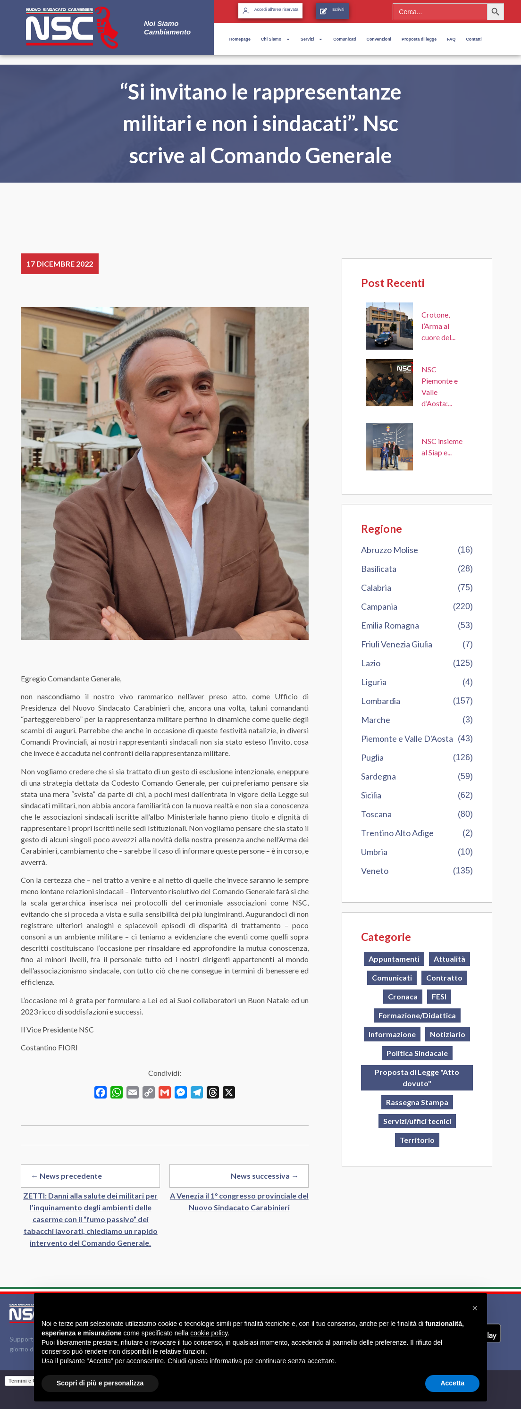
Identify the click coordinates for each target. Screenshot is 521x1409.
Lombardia (380, 701)
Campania (379, 606)
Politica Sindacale (417, 1052)
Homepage (240, 39)
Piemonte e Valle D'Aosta (407, 738)
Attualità (449, 958)
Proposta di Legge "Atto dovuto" (417, 1077)
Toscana (376, 814)
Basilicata (378, 568)
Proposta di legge (419, 39)
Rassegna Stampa (417, 1102)
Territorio (417, 1139)
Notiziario (447, 1034)
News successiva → (265, 1175)
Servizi (312, 39)
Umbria (374, 852)
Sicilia (371, 795)
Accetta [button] (452, 1383)
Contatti (473, 39)
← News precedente (66, 1175)
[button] (474, 1308)
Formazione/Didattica (417, 1015)
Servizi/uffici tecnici (417, 1120)
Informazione (392, 1034)
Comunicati (344, 39)
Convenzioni (379, 39)
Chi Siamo (275, 39)
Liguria (374, 682)
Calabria (376, 587)
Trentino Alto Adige (397, 833)
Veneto (374, 870)
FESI (439, 996)
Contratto (444, 977)
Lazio (370, 663)
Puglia (372, 757)
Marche (375, 719)
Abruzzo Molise (389, 550)
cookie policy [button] (208, 1333)
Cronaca (403, 996)
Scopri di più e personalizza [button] (100, 1383)
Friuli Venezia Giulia (396, 644)
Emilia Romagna (390, 625)
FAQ (451, 39)
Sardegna (378, 776)
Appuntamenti (394, 958)
